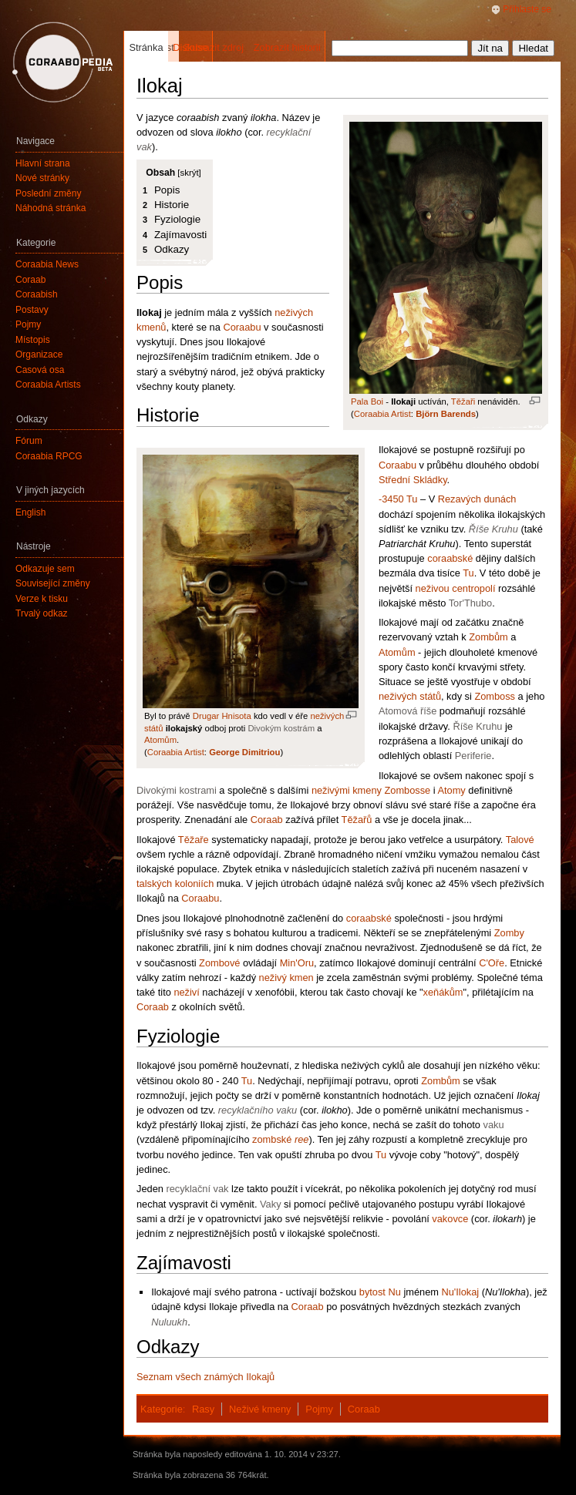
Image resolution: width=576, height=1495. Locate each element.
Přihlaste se (527, 9)
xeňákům (443, 992)
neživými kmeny (347, 790)
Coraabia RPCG (49, 456)
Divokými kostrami (176, 790)
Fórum (28, 440)
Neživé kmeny (260, 1409)
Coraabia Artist (382, 413)
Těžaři (463, 401)
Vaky (270, 1204)
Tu (468, 573)
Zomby (509, 933)
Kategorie (161, 1409)
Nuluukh (169, 1322)
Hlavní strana (42, 163)
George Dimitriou (244, 752)
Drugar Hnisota (222, 716)
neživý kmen (286, 977)
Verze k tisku (41, 598)
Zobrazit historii (287, 47)
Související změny (52, 583)
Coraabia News (47, 264)
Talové (520, 839)
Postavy (32, 309)
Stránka (146, 47)
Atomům (160, 739)
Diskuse (190, 47)
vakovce (450, 1219)
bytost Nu (380, 1292)
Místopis (32, 339)
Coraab (267, 819)
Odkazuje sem (45, 568)
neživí (186, 992)
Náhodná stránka (50, 208)
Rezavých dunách (477, 499)
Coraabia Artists (48, 384)
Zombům (488, 637)
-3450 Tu (398, 499)
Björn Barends (446, 413)
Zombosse (407, 790)
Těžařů (357, 819)
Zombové (219, 963)
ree (302, 1139)
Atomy (451, 790)
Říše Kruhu (493, 529)
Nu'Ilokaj (460, 1292)
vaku (493, 1124)
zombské (271, 1139)
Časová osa (39, 370)
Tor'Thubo (471, 603)
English (30, 512)
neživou (433, 588)
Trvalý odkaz (41, 613)
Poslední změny (48, 193)
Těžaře (193, 839)
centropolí (473, 588)
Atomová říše (407, 711)
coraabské (450, 558)
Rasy (203, 1409)
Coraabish (36, 294)
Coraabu (242, 327)
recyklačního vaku (257, 1110)
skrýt (189, 172)
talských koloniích (175, 883)
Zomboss (494, 696)
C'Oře (491, 963)
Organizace (38, 354)
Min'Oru (297, 963)
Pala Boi (367, 401)
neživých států (410, 696)
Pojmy (319, 1409)
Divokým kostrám (281, 728)
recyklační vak (197, 1188)
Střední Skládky (413, 479)
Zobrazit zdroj (214, 47)
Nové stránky (42, 178)
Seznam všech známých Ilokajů (205, 1376)
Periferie (473, 755)
